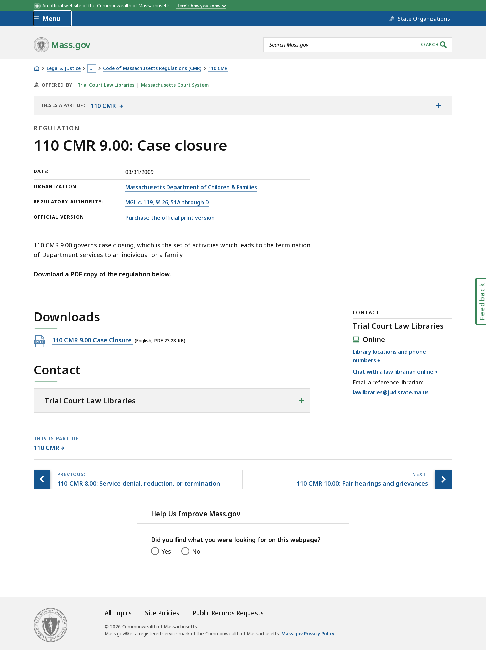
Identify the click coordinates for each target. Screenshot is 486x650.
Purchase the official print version (170, 217)
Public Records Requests (228, 613)
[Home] (37, 68)
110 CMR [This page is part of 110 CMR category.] (47, 448)
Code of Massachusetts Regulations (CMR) (152, 68)
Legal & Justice (64, 68)
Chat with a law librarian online (393, 371)
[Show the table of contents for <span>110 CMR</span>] (439, 105)
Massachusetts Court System (175, 85)
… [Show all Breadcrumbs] (92, 68)
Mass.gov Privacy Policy (307, 634)
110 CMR (218, 68)
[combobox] (357, 44)
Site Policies (162, 613)
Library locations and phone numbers (389, 356)
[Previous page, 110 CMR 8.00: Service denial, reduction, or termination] (42, 479)
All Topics (118, 613)
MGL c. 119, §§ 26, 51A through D (167, 202)
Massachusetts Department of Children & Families (191, 187)
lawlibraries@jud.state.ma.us (391, 392)
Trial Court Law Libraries (106, 85)
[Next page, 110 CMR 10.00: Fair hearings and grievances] (443, 479)
